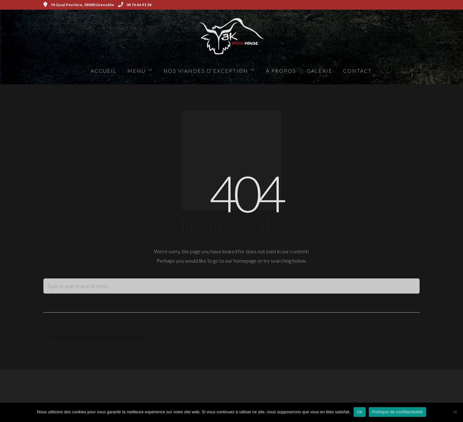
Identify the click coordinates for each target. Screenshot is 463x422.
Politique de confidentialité (397, 411)
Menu (136, 71)
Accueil (104, 71)
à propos (281, 71)
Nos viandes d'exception (205, 71)
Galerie (319, 71)
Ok (359, 411)
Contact (357, 71)
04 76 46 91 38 (134, 4)
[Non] (455, 412)
